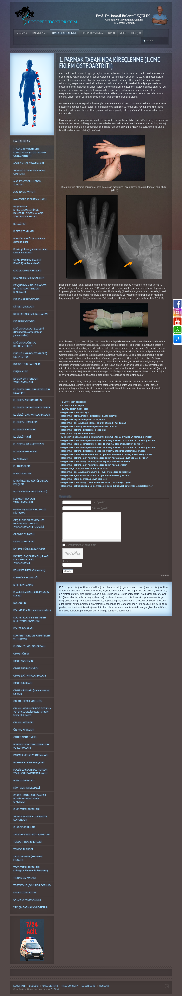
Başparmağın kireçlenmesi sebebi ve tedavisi (84, 468)
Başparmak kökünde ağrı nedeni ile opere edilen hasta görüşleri (94, 465)
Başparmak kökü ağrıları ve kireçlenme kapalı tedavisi (89, 416)
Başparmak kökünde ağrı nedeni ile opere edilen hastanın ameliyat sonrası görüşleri (104, 458)
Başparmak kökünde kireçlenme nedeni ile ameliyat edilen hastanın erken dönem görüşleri (108, 440)
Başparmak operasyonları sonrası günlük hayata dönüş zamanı (93, 423)
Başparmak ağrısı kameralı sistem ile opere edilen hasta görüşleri (95, 475)
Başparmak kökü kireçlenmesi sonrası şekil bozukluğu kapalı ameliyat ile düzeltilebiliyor (106, 486)
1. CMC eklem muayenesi (75, 409)
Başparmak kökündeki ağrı (75, 412)
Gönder (67, 571)
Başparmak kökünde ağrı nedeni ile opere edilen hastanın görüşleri (96, 482)
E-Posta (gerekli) (100, 508)
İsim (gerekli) (98, 502)
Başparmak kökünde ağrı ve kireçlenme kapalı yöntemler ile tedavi (95, 461)
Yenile (67, 561)
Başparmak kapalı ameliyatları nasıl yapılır (83, 419)
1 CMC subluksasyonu (73, 405)
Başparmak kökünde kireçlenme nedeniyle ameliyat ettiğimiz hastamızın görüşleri (103, 451)
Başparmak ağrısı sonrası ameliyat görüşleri (84, 479)
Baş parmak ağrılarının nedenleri (78, 433)
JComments (165, 576)
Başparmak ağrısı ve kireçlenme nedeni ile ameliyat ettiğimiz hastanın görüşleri (102, 444)
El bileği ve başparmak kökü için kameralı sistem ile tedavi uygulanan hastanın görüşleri (106, 437)
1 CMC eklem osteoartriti (74, 402)
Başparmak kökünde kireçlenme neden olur (83, 430)
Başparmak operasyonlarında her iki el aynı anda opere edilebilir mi (96, 472)
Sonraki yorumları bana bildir (81, 545)
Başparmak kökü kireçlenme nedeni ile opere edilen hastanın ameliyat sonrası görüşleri (106, 454)
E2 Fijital (55, 989)
